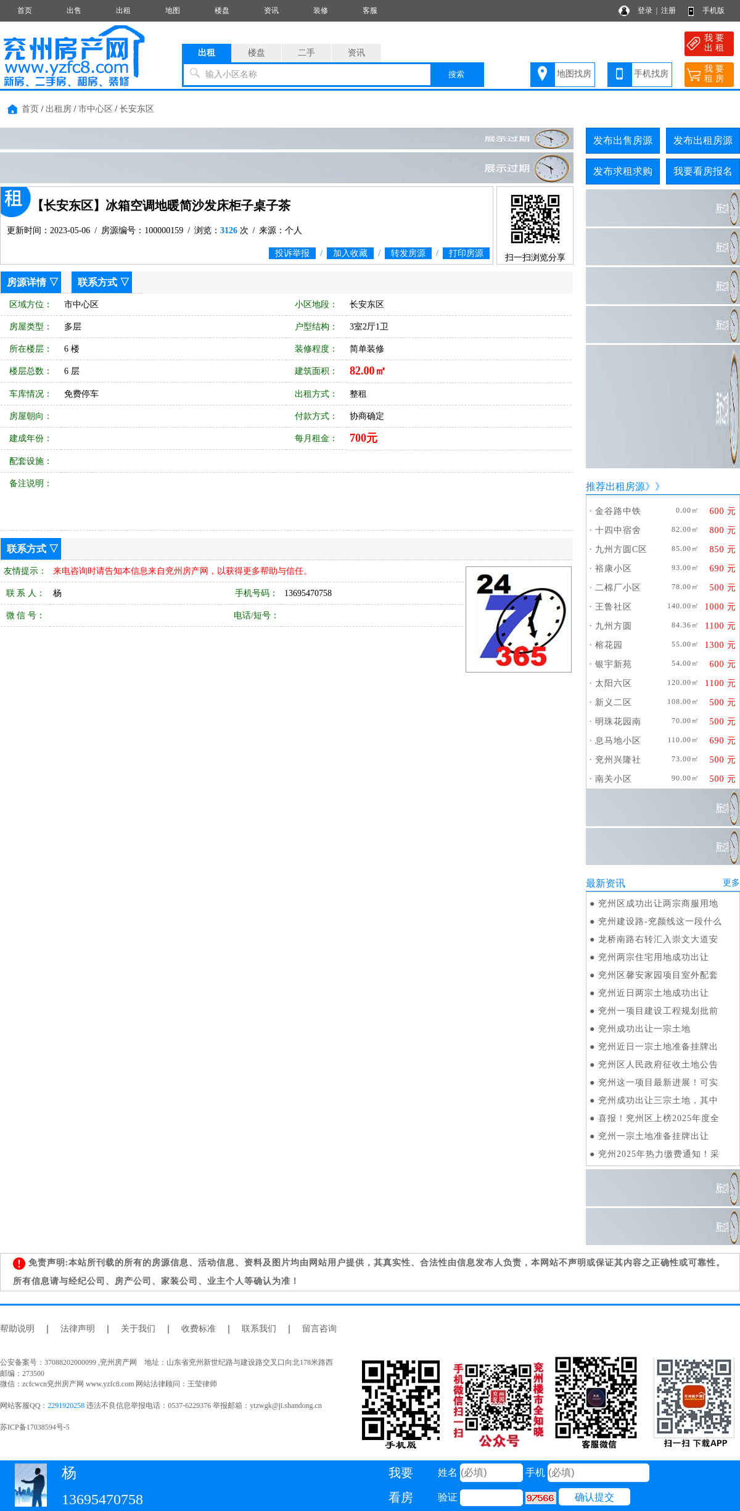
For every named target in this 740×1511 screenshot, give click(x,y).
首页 (24, 10)
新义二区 (613, 702)
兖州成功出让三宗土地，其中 (658, 1100)
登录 (645, 10)
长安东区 (137, 109)
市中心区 (95, 109)
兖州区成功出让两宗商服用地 (658, 903)
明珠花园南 (618, 721)
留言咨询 (319, 1328)
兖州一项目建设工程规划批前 (658, 1011)
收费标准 (198, 1328)
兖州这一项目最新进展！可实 (658, 1082)
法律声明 (77, 1328)
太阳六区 (613, 683)
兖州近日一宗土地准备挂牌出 (658, 1046)
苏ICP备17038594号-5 (35, 1427)
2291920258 (65, 1405)
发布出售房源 (622, 140)
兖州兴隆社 (618, 759)
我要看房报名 (703, 171)
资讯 (271, 10)
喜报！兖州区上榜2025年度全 (659, 1118)
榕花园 (609, 645)
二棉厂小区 (618, 587)
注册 (668, 10)
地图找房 (574, 73)
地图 (172, 10)
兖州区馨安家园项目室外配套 (658, 975)
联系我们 (259, 1328)
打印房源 (466, 253)
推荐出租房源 (615, 486)
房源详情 (26, 282)
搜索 (456, 74)
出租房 (59, 109)
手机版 (713, 10)
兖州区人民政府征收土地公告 (658, 1064)
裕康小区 (613, 568)
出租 (123, 10)
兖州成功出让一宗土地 (644, 1028)
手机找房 (651, 73)
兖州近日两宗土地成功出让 (653, 993)
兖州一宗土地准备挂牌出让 (653, 1136)
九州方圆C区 (621, 549)
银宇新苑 (613, 664)
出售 (74, 10)
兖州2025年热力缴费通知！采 (659, 1154)
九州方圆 (613, 626)
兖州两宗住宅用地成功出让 (653, 957)
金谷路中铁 (618, 511)
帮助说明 (17, 1328)
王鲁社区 (613, 606)
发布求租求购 (622, 171)
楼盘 (222, 10)
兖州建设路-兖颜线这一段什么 (660, 921)
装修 (320, 10)
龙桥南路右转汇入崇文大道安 (658, 939)
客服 (370, 10)
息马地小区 (618, 740)
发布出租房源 (703, 140)
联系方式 (97, 282)
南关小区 (613, 779)
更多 (731, 882)
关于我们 (138, 1328)
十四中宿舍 (618, 530)
